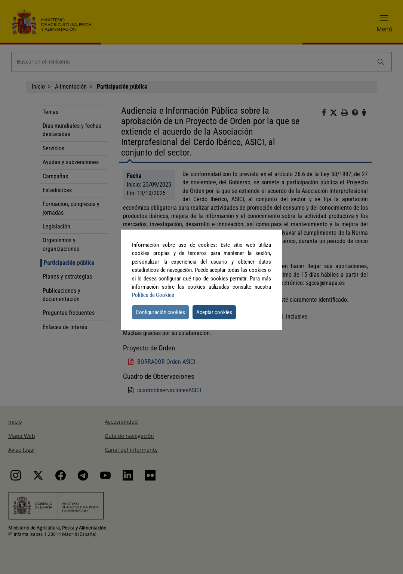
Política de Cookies (153, 295)
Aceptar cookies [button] (214, 312)
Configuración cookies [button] (160, 312)
